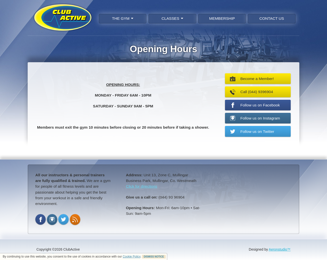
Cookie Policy (132, 256)
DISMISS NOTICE (154, 256)
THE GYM (123, 18)
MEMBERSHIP (222, 18)
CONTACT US (271, 18)
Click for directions (141, 186)
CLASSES (172, 18)
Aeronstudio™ (280, 249)
